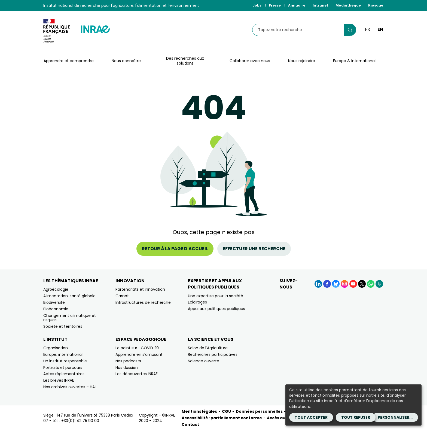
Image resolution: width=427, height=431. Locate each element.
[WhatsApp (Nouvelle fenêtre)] (370, 284)
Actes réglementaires (63, 374)
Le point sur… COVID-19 (137, 348)
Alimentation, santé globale (69, 296)
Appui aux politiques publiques (216, 308)
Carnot (122, 296)
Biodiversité (54, 302)
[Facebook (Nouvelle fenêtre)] (327, 284)
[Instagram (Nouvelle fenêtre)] (344, 284)
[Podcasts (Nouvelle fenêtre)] (379, 284)
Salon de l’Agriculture (208, 348)
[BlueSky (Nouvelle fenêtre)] (336, 284)
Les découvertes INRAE (136, 374)
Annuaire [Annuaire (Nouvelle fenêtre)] (296, 5)
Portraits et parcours (62, 367)
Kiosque (375, 5)
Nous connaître (126, 60)
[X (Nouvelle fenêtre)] (362, 284)
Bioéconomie (55, 309)
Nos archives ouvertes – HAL (69, 387)
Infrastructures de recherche (143, 302)
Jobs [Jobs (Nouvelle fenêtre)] (257, 5)
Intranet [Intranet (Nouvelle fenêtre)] (320, 5)
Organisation (55, 348)
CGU (226, 411)
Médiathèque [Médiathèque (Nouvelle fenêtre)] (348, 5)
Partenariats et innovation (140, 289)
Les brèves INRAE (58, 380)
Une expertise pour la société (215, 296)
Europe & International (354, 60)
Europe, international (63, 354)
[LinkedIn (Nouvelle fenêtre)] (318, 284)
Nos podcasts (128, 361)
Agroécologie (55, 289)
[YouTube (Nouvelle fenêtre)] (353, 284)
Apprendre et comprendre (69, 60)
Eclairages (197, 302)
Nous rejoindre (301, 60)
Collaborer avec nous (250, 60)
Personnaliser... (395, 417)
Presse (275, 5)
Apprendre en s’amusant (139, 354)
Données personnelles (259, 411)
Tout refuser (355, 417)
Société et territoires (62, 326)
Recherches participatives (212, 354)
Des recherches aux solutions (185, 61)
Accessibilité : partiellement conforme (222, 418)
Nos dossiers (127, 367)
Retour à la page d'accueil (175, 248)
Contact (190, 424)
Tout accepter (311, 417)
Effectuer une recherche (254, 248)
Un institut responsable (65, 361)
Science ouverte (203, 361)
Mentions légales (199, 411)
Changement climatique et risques (69, 318)
